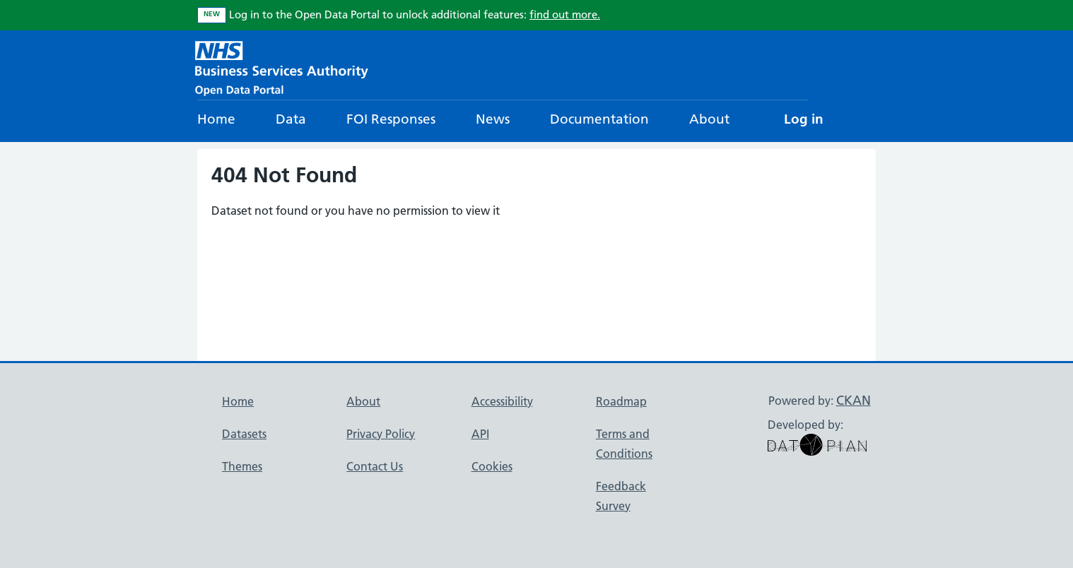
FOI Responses (390, 119)
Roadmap (621, 401)
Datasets (244, 434)
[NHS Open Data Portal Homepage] (281, 67)
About (709, 119)
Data (291, 119)
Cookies (491, 466)
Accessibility (502, 401)
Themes (242, 466)
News (493, 119)
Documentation (599, 119)
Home (216, 119)
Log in (803, 119)
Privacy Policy (380, 434)
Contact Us (374, 466)
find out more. (564, 14)
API (480, 434)
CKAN (853, 400)
